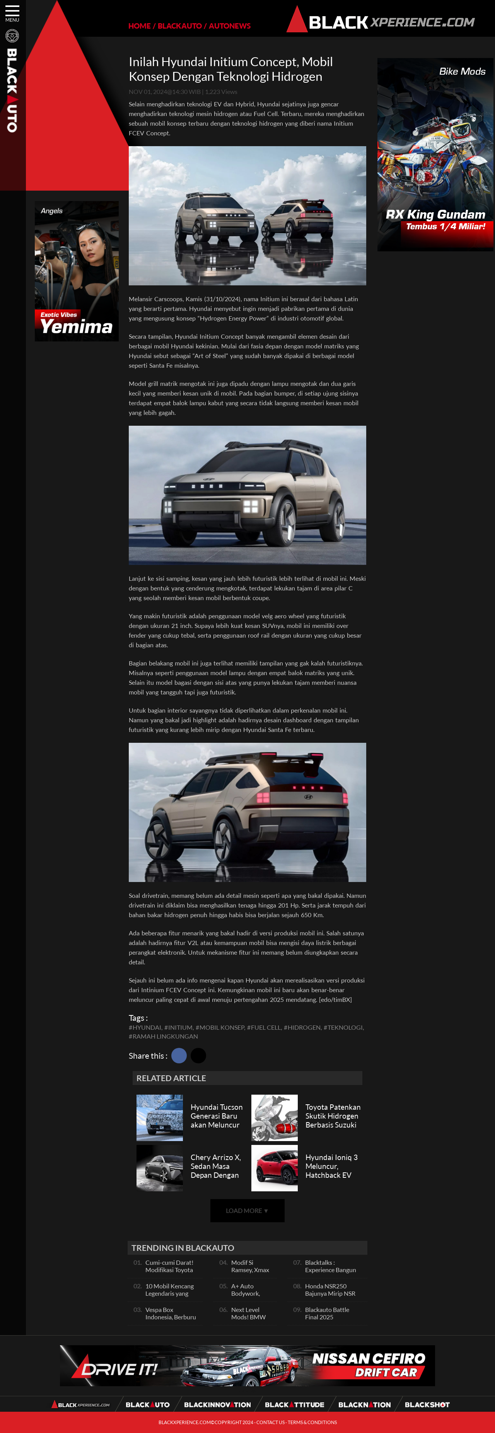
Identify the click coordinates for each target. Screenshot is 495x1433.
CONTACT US (270, 1422)
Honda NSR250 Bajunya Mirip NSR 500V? (330, 1293)
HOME (139, 25)
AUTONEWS (230, 25)
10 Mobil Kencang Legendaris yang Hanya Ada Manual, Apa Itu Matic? (171, 1297)
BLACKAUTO (180, 25)
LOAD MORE (247, 1210)
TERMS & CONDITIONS (312, 1422)
